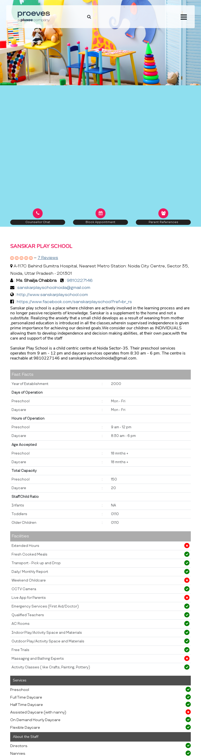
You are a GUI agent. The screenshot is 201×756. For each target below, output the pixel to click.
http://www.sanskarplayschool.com (52, 294)
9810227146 (80, 280)
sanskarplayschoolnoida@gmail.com (53, 287)
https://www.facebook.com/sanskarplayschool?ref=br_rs (74, 301)
